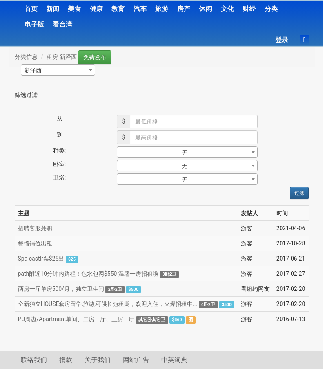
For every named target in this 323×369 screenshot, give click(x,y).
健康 (96, 9)
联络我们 (34, 360)
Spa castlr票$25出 (41, 258)
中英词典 (174, 360)
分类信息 (26, 57)
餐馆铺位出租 (35, 243)
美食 (74, 9)
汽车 (140, 9)
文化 (227, 9)
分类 (271, 9)
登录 (281, 40)
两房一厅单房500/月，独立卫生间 (61, 289)
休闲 (205, 9)
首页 (31, 9)
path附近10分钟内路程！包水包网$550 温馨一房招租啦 (88, 273)
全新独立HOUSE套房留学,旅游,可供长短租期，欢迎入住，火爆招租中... (108, 304)
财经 (249, 9)
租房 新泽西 (61, 57)
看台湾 (62, 24)
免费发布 (94, 57)
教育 (118, 9)
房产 (183, 9)
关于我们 (98, 360)
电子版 (34, 24)
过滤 (299, 193)
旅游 (161, 9)
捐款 (65, 360)
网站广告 (136, 360)
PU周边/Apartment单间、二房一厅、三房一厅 (76, 319)
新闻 (52, 9)
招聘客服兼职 (35, 228)
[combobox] (58, 70)
